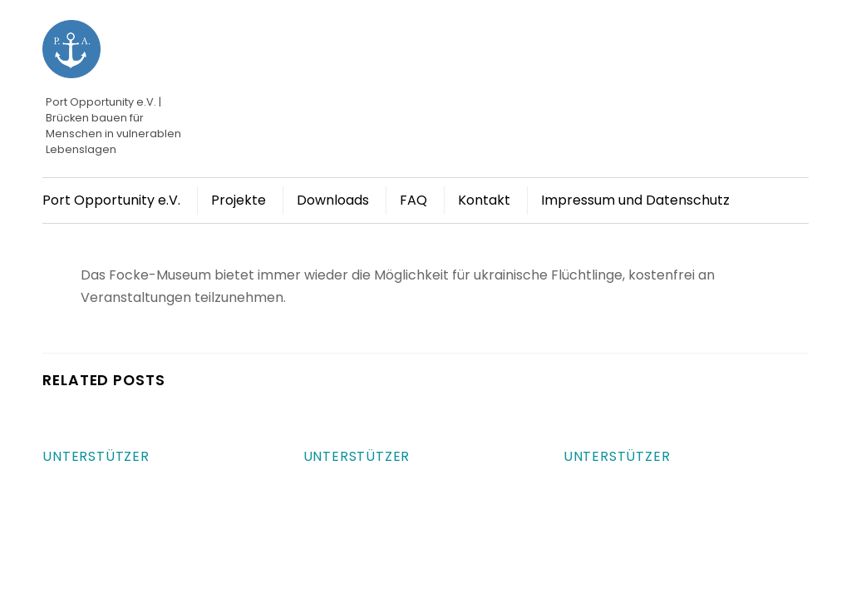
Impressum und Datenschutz (635, 200)
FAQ (413, 200)
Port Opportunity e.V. (111, 200)
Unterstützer (96, 456)
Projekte (238, 200)
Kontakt (484, 200)
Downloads (333, 200)
